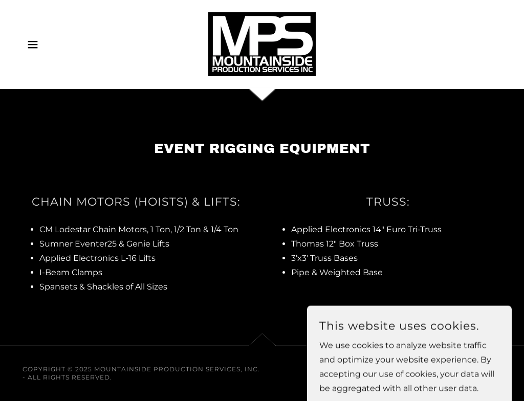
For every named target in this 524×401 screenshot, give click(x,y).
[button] (33, 44)
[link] (262, 44)
